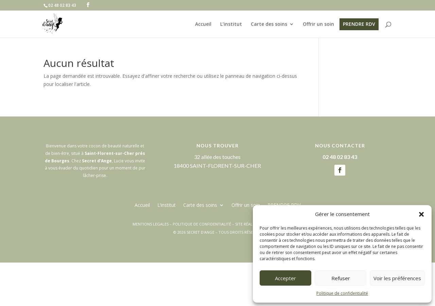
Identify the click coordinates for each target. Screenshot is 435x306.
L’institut (231, 24)
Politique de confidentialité (342, 293)
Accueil (203, 24)
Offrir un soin (318, 24)
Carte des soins (269, 24)
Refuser (340, 278)
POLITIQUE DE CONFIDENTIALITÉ (202, 224)
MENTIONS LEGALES (151, 224)
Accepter (285, 278)
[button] (421, 214)
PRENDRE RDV (359, 24)
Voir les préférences (397, 278)
